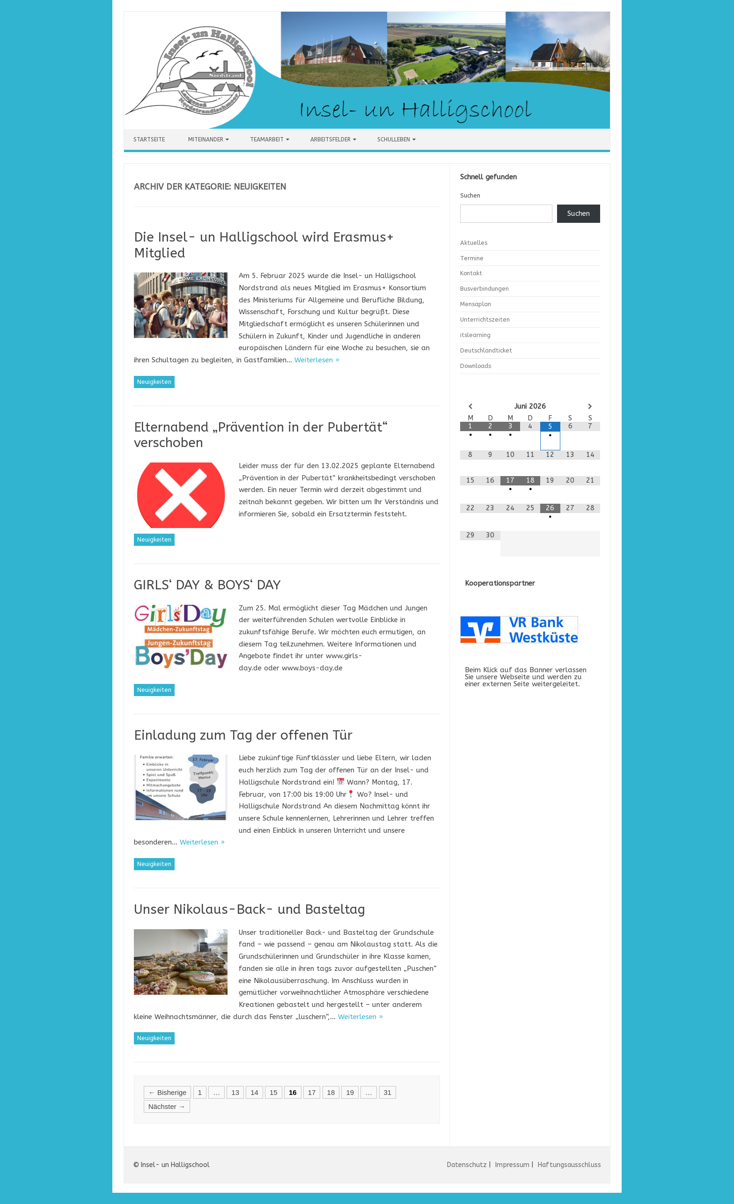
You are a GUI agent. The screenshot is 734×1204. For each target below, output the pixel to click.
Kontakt (471, 273)
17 (312, 1092)
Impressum (512, 1165)
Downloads (475, 365)
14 (254, 1092)
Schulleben (393, 139)
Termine (472, 258)
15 (274, 1092)
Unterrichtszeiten (485, 319)
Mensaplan (475, 304)
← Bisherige (167, 1092)
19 (350, 1092)
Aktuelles (473, 242)
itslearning (475, 334)
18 (331, 1092)
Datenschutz (467, 1165)
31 (388, 1092)
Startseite (149, 139)
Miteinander (205, 139)
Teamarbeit (267, 139)
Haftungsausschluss (569, 1165)
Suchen (470, 195)
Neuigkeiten (154, 381)
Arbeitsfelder (330, 139)
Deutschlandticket (486, 350)
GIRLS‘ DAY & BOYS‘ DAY (207, 585)
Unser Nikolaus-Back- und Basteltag (249, 909)
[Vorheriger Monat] (470, 406)
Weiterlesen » (316, 360)
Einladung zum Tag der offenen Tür (243, 735)
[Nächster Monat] (590, 406)
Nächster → (166, 1106)
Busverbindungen (484, 288)
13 (235, 1092)
